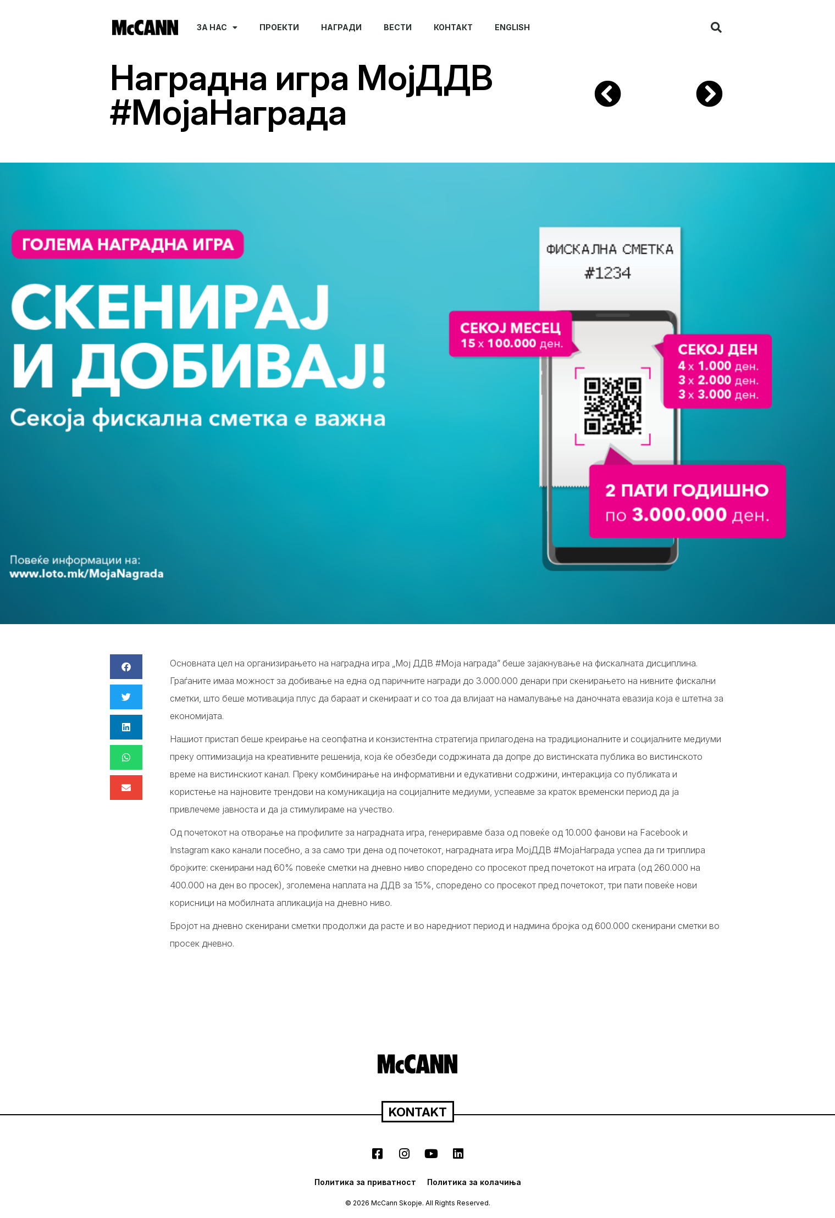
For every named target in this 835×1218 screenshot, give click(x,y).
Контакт (453, 27)
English (512, 27)
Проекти (279, 27)
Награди (341, 27)
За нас (217, 27)
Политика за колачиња (474, 1182)
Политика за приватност (365, 1182)
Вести (398, 27)
